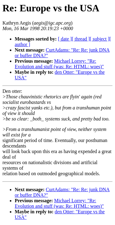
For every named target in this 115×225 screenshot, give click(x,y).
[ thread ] (81, 38)
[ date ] (65, 38)
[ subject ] (99, 38)
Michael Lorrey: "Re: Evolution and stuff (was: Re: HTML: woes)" (59, 63)
